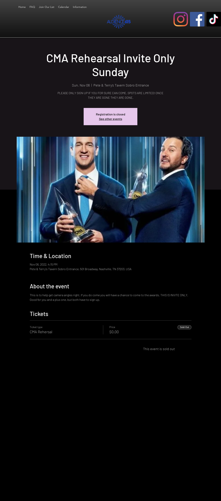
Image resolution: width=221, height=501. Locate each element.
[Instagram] (180, 19)
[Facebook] (197, 19)
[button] (80, 7)
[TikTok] (213, 19)
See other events (110, 119)
